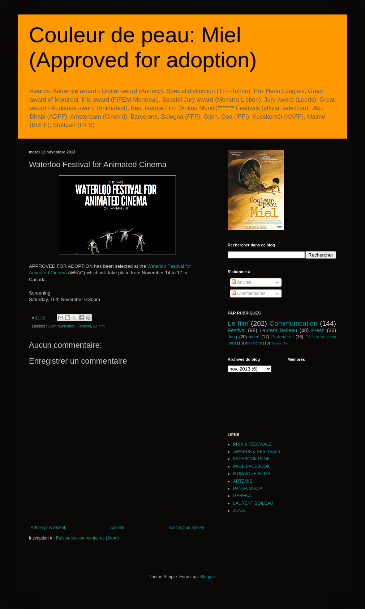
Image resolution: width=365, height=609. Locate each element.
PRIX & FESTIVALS (252, 444)
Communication (62, 326)
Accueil (117, 527)
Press (318, 330)
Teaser (276, 343)
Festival (84, 326)
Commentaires (248, 293)
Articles (241, 282)
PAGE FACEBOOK (251, 466)
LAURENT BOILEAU (253, 503)
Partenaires (282, 336)
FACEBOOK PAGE (251, 458)
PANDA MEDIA (247, 488)
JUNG (239, 510)
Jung (232, 336)
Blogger (207, 576)
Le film (99, 326)
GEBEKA (242, 495)
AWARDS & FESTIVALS (256, 451)
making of (253, 343)
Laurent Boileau (278, 330)
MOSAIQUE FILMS (251, 473)
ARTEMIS (242, 481)
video (254, 336)
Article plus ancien (186, 527)
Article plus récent (48, 527)
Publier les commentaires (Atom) (87, 538)
